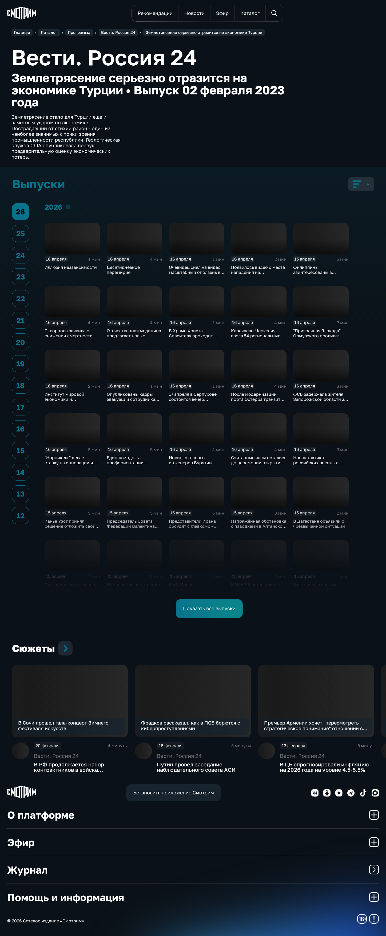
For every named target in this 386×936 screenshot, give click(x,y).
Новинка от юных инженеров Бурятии (190, 460)
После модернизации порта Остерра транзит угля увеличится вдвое (255, 399)
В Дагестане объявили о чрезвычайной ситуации (319, 523)
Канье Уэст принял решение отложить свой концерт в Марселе (70, 526)
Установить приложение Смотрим (173, 792)
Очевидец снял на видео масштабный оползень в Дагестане (195, 272)
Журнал (193, 869)
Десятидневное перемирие (123, 270)
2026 (68, 206)
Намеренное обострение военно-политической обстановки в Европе (133, 589)
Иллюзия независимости (71, 267)
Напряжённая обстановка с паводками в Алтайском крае (258, 526)
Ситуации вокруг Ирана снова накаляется (70, 587)
